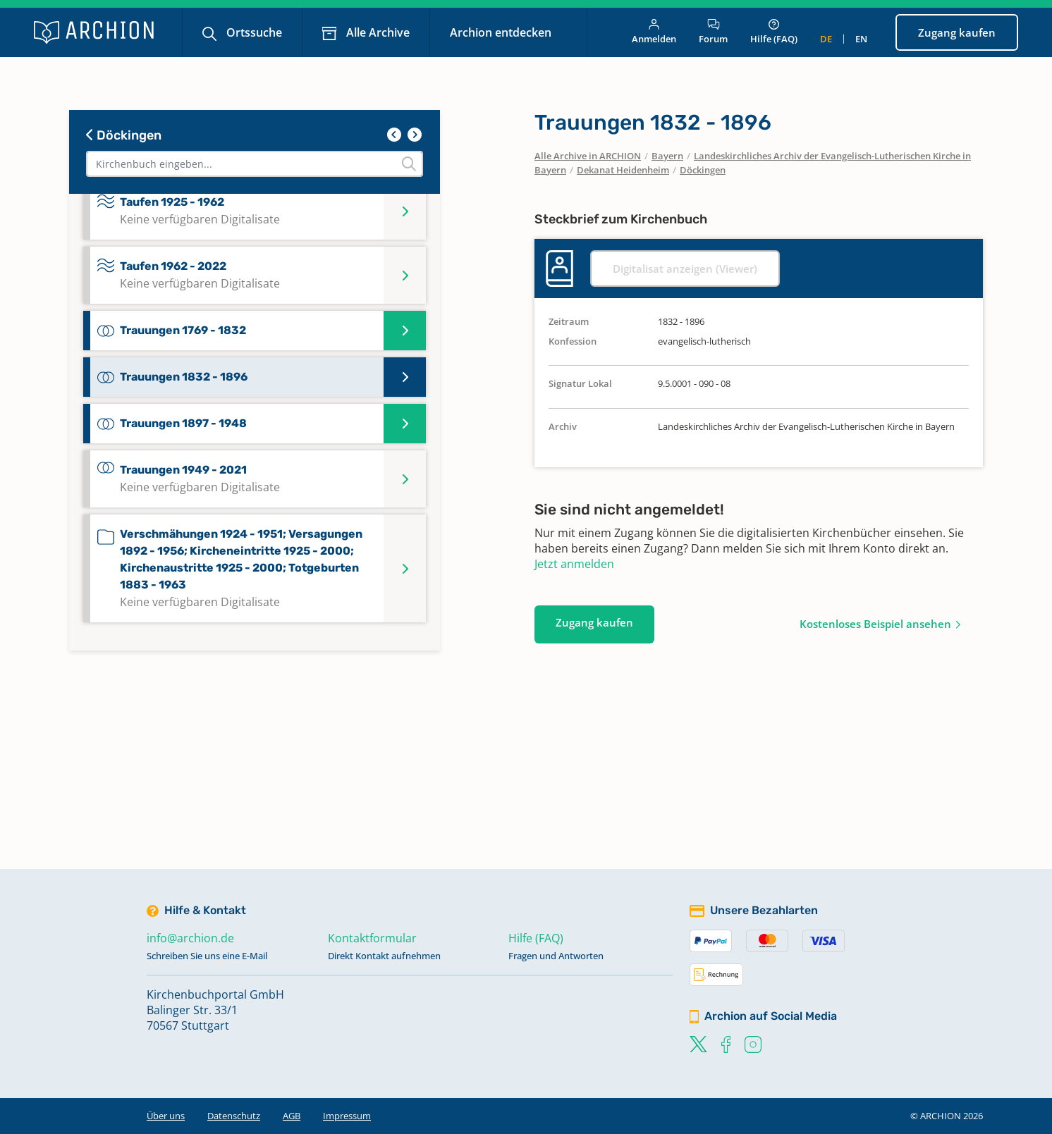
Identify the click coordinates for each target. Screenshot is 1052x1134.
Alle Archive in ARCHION (587, 155)
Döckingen (123, 135)
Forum (713, 32)
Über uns (166, 1115)
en (861, 38)
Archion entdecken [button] (502, 32)
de (826, 38)
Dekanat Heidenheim (623, 170)
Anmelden (654, 32)
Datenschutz (233, 1115)
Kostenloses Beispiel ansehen (875, 624)
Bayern (667, 155)
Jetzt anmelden (574, 564)
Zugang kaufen (957, 32)
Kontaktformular (372, 938)
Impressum (347, 1115)
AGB (291, 1115)
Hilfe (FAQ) (773, 32)
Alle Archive (376, 32)
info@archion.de (190, 938)
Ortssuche (253, 32)
